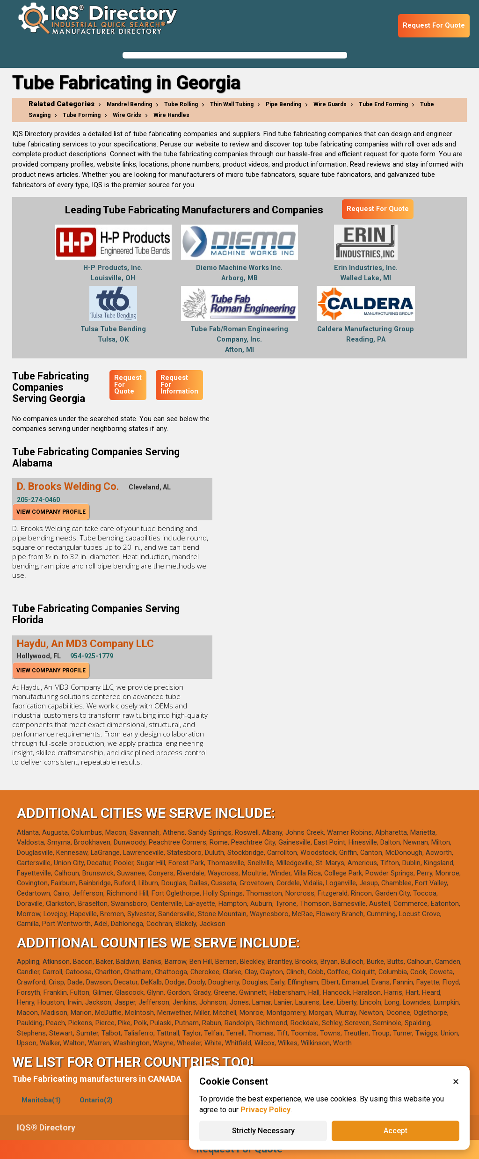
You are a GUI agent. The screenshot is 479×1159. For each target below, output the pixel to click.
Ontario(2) (96, 1100)
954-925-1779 (91, 656)
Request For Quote (434, 25)
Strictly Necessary (263, 1130)
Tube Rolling (181, 104)
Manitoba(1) (41, 1100)
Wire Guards (330, 104)
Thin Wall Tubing (232, 104)
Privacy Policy (265, 1109)
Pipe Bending (283, 104)
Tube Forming (82, 115)
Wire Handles (171, 115)
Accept (395, 1130)
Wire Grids (127, 115)
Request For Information (179, 384)
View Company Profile (51, 512)
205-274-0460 (38, 499)
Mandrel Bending (129, 104)
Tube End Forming (383, 104)
